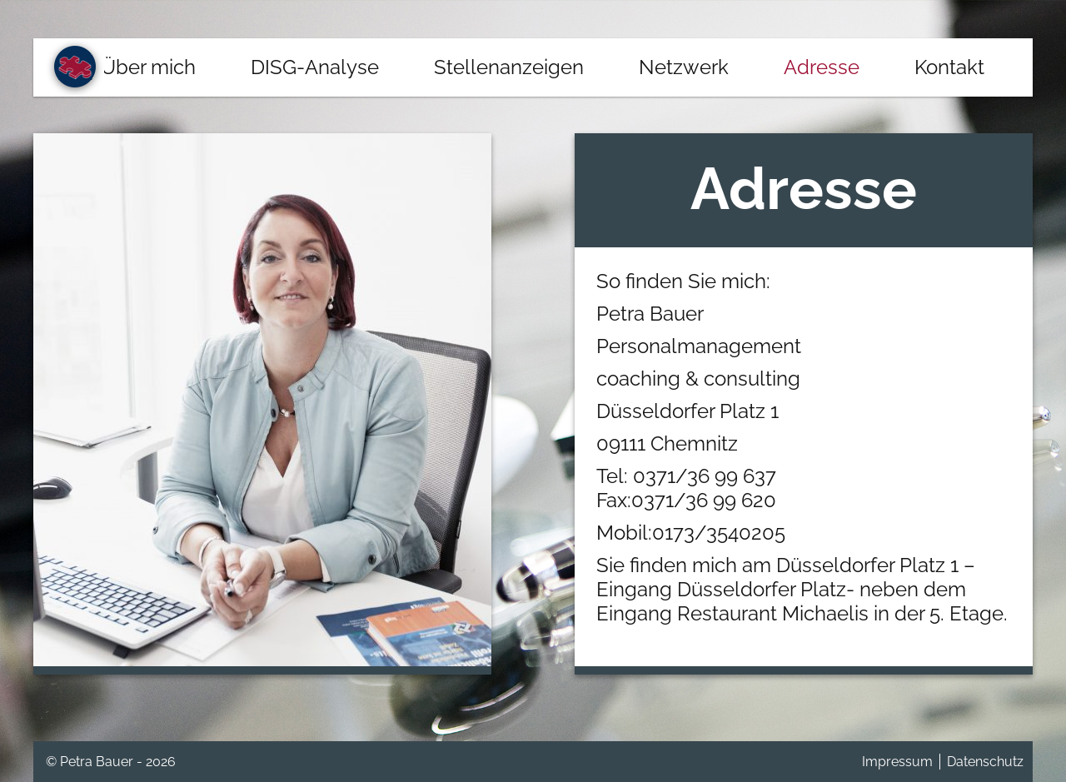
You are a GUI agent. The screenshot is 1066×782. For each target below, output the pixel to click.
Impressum (897, 762)
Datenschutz (985, 762)
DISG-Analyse (315, 67)
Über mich (148, 67)
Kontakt (949, 67)
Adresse (821, 67)
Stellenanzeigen (509, 67)
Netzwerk (684, 67)
